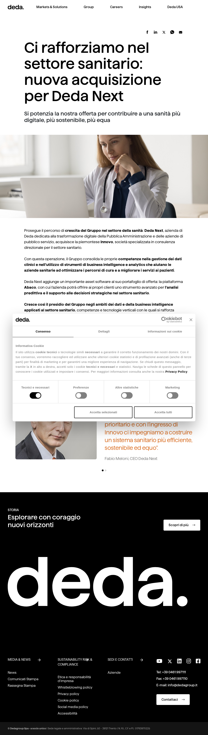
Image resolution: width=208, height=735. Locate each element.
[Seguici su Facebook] (198, 661)
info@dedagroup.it (182, 685)
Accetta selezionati (103, 412)
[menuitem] (51, 10)
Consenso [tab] (43, 331)
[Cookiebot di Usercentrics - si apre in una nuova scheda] (164, 320)
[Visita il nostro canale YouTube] (159, 661)
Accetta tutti (163, 412)
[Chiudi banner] (191, 319)
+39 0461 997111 (174, 672)
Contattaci (173, 700)
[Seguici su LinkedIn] (179, 661)
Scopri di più (182, 525)
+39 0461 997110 (175, 678)
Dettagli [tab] (104, 331)
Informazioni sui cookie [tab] (165, 331)
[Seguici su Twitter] (169, 660)
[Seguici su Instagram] (188, 661)
